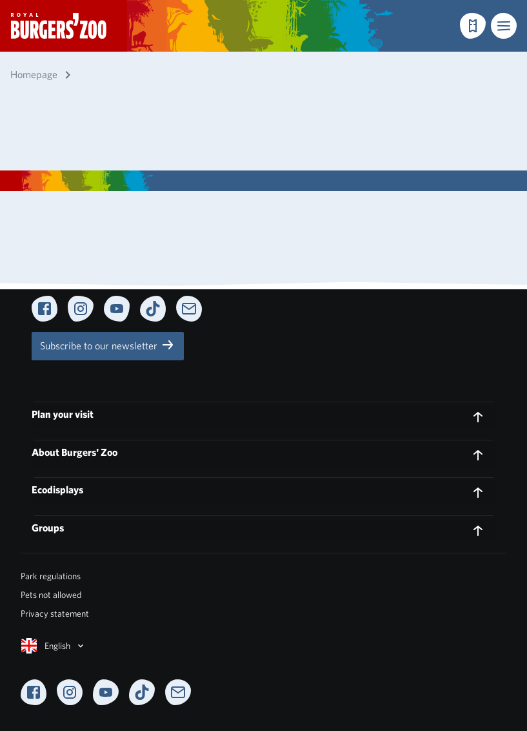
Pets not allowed (51, 595)
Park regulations (51, 576)
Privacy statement (55, 613)
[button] (504, 26)
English (53, 646)
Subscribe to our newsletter (107, 345)
